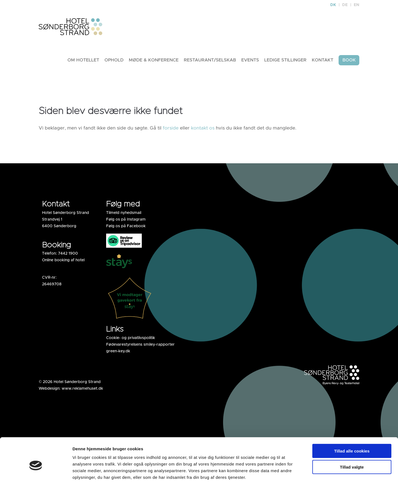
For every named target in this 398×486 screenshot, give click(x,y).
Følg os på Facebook (126, 228)
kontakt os (202, 129)
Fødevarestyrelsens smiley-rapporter (140, 346)
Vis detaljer (309, 475)
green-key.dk (118, 353)
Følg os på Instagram (126, 221)
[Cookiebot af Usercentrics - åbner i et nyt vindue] (36, 475)
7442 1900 (68, 255)
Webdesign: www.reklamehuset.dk (71, 390)
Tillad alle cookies (352, 426)
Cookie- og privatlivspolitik (130, 340)
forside (171, 129)
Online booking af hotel (63, 262)
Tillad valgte (352, 442)
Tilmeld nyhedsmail (123, 214)
